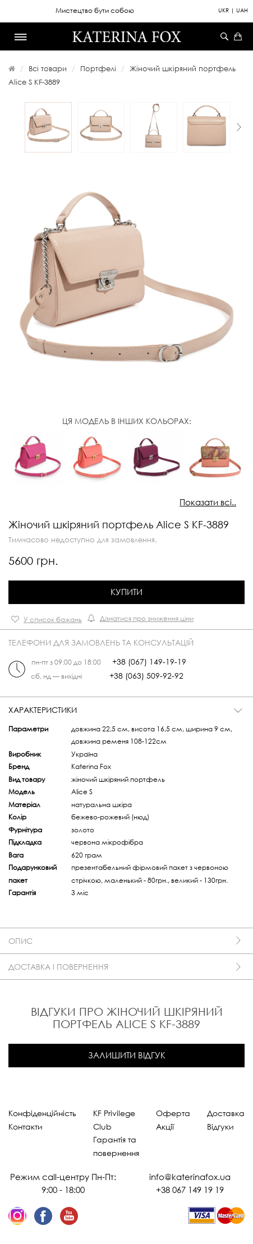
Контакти (25, 1126)
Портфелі (98, 68)
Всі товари (48, 68)
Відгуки (220, 1126)
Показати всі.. (208, 502)
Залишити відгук (126, 1055)
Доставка (226, 1113)
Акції (165, 1126)
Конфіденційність (42, 1113)
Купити (126, 592)
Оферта (173, 1113)
